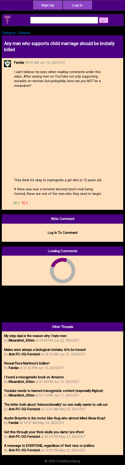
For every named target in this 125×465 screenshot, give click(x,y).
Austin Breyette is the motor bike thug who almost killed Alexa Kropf (54, 418)
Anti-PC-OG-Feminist (24, 354)
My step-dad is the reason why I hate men (35, 336)
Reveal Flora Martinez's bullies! (26, 363)
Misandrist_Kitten (22, 340)
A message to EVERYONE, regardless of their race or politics (49, 446)
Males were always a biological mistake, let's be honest (45, 350)
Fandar (14, 368)
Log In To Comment (63, 233)
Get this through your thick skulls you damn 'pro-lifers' (44, 432)
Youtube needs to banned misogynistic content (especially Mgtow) (53, 391)
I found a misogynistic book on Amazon (34, 377)
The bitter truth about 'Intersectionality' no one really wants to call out (55, 405)
